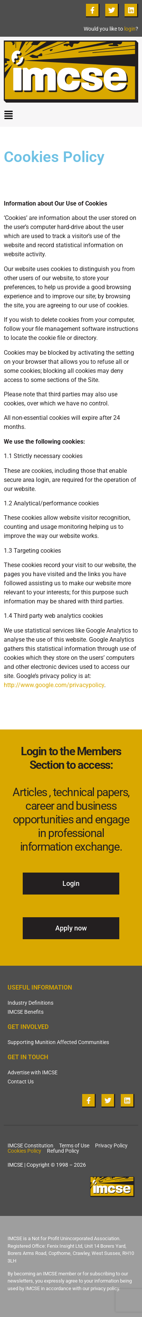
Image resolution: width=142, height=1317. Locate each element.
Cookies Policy (24, 1150)
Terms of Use (74, 1145)
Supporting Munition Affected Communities (58, 1042)
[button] (71, 116)
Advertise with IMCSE (33, 1072)
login (130, 29)
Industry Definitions (30, 1003)
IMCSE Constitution (30, 1145)
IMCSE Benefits (26, 1012)
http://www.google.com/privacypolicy (54, 685)
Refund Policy (63, 1150)
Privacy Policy (111, 1145)
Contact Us (21, 1082)
